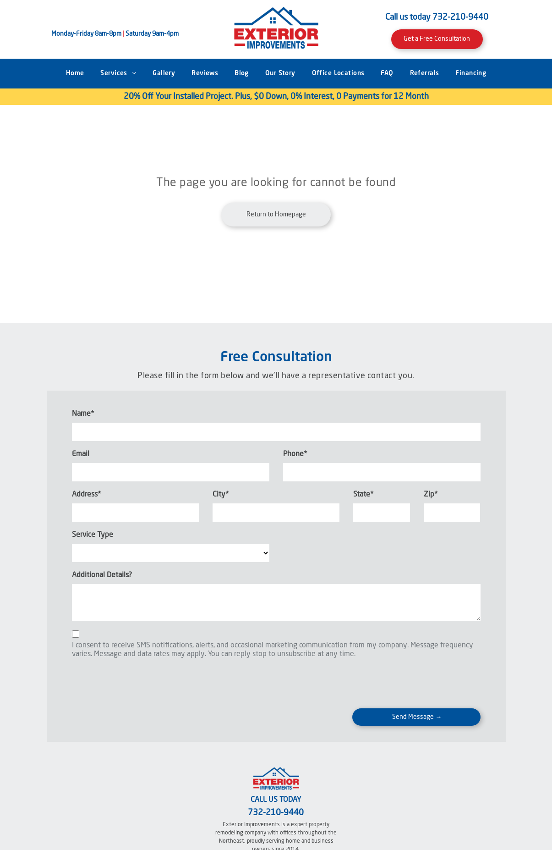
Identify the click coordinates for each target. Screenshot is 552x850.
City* (221, 494)
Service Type (92, 535)
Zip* (430, 494)
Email (80, 454)
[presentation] (141, 681)
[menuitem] (75, 74)
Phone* (295, 454)
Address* (86, 494)
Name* (83, 414)
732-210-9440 (460, 17)
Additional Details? (102, 575)
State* (363, 494)
